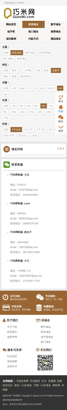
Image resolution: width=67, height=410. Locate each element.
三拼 (37, 70)
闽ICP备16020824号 (12, 400)
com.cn (51, 88)
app (22, 88)
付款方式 (33, 38)
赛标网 (56, 385)
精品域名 (56, 38)
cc (29, 88)
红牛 (44, 381)
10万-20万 (9, 135)
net (60, 88)
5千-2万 (28, 129)
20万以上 (23, 135)
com (14, 88)
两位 (5, 76)
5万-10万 (54, 129)
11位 (22, 111)
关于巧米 (12, 326)
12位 (31, 111)
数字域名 (56, 24)
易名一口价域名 (23, 385)
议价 (34, 135)
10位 (13, 111)
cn (35, 88)
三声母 (27, 70)
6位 (44, 105)
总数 (60, 148)
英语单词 (25, 76)
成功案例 (11, 38)
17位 (6, 117)
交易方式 (12, 366)
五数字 (56, 70)
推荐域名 (56, 31)
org (5, 94)
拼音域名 (33, 24)
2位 (14, 105)
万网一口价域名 (42, 385)
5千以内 (16, 129)
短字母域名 (45, 52)
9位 (5, 111)
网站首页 (11, 24)
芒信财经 (35, 381)
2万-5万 (40, 129)
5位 (36, 105)
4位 (29, 105)
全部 (5, 52)
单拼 (46, 70)
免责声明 (12, 336)
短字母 (11, 31)
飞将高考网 (22, 381)
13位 (40, 111)
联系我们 (12, 331)
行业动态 (12, 356)
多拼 (14, 76)
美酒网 (52, 381)
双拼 (14, 70)
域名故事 (12, 361)
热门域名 (33, 31)
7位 (51, 105)
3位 (21, 105)
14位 (48, 111)
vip (41, 88)
